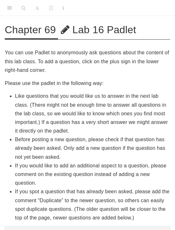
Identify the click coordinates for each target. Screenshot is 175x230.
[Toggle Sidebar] (10, 8)
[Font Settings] (37, 8)
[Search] (23, 8)
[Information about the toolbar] (63, 8)
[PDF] (51, 8)
